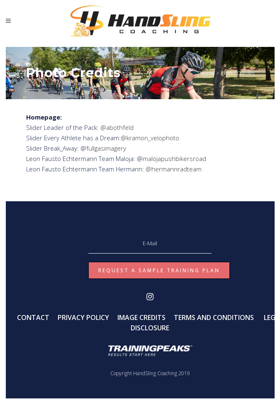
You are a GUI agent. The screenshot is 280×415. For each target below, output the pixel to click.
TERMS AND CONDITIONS (214, 317)
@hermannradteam (173, 169)
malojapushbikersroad (174, 158)
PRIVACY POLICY (83, 317)
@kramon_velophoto (150, 138)
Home (207, 73)
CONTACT (33, 317)
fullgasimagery (106, 148)
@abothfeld (117, 127)
